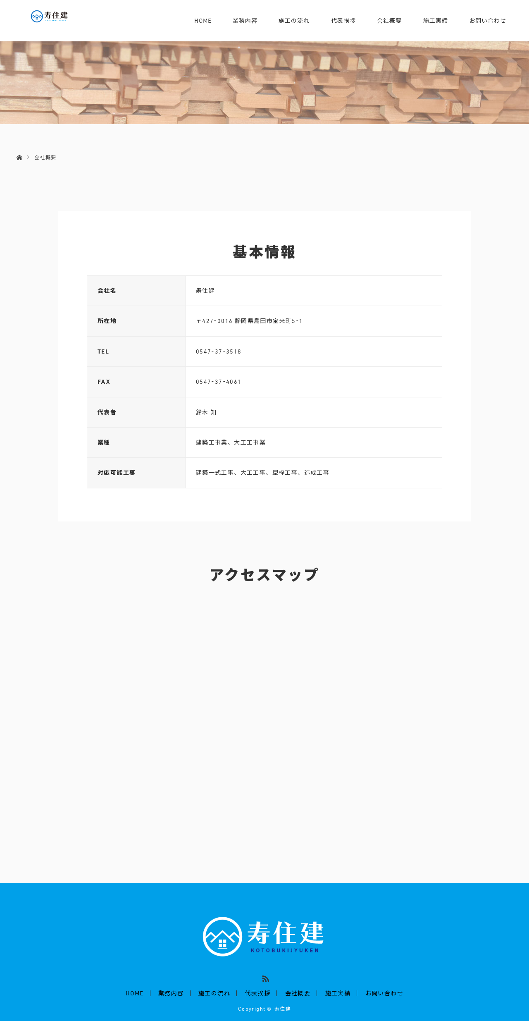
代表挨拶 (343, 20)
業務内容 (245, 20)
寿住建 (282, 1008)
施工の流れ (294, 20)
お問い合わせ (487, 20)
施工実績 (435, 20)
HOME (203, 20)
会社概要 (389, 20)
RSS (264, 977)
